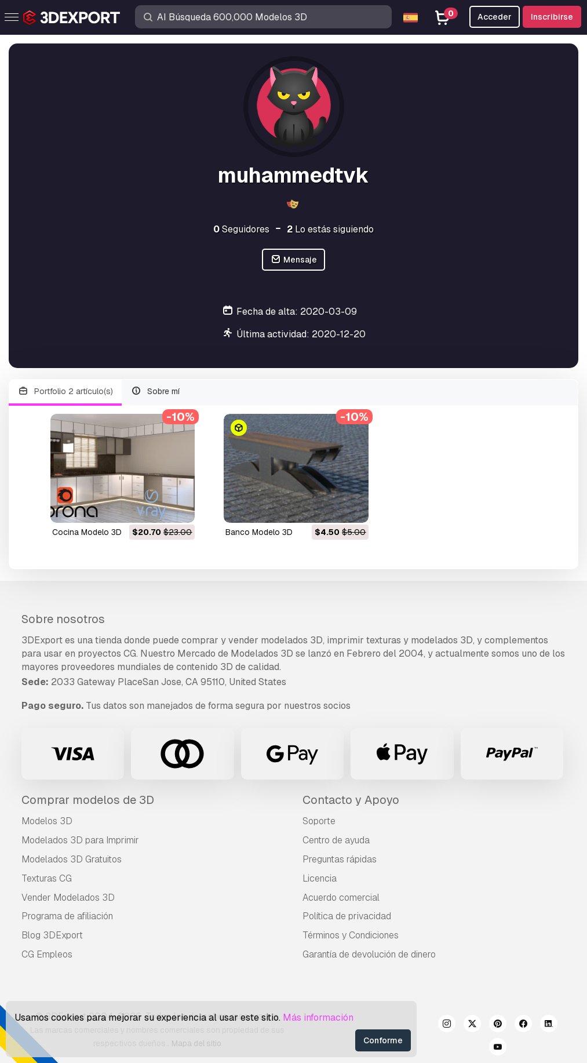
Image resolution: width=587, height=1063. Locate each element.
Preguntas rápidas (339, 859)
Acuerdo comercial (341, 897)
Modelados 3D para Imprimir (80, 840)
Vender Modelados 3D (68, 897)
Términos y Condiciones (350, 935)
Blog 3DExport (52, 935)
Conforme (383, 1040)
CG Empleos (46, 954)
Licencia (319, 878)
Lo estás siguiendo (330, 229)
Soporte (319, 821)
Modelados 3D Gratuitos (71, 859)
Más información (318, 1017)
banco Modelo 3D (259, 532)
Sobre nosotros (63, 619)
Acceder (494, 17)
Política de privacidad (346, 916)
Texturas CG (46, 878)
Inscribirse (552, 17)
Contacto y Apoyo (350, 799)
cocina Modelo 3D (87, 532)
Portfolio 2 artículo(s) (65, 391)
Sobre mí (155, 391)
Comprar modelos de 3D (87, 799)
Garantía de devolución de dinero (369, 954)
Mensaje (293, 259)
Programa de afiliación (67, 916)
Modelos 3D (46, 821)
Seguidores (241, 229)
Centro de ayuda (336, 840)
